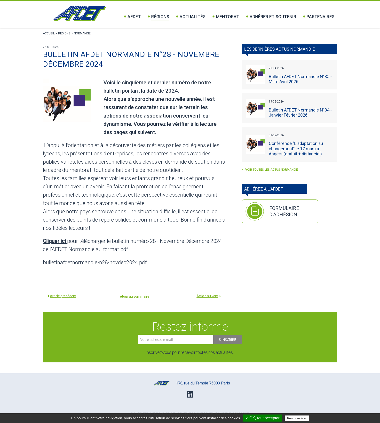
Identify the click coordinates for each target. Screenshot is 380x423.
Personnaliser (297, 418)
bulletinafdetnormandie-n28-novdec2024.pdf (95, 262)
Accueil (49, 33)
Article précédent (63, 296)
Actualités (191, 16)
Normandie (82, 33)
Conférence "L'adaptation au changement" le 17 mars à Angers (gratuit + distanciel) (296, 148)
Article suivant (207, 296)
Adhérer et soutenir (271, 16)
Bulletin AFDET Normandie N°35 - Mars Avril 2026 (300, 79)
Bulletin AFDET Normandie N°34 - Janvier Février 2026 (300, 112)
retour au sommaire (134, 296)
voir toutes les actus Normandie (270, 169)
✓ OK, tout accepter (262, 418)
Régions (158, 16)
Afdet (132, 16)
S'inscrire (227, 339)
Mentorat (226, 16)
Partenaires (318, 16)
